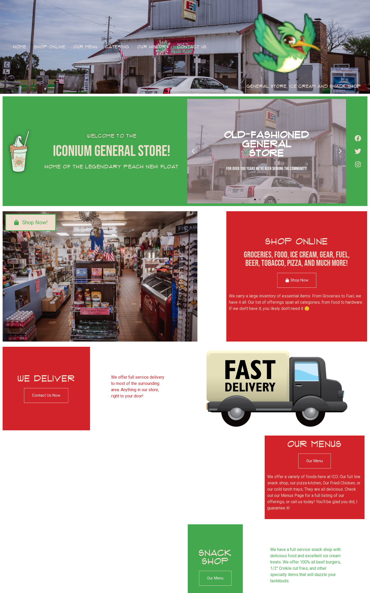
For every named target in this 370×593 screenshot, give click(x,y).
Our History (153, 46)
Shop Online (49, 46)
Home (19, 46)
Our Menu (85, 46)
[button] (193, 151)
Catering (117, 46)
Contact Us (192, 46)
